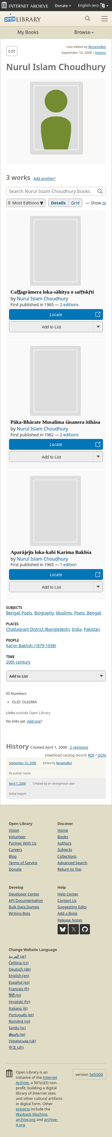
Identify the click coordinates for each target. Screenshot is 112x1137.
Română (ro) (19, 1021)
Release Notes (70, 920)
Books (63, 836)
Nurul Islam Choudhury (42, 298)
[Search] (51, 191)
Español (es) (19, 982)
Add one (34, 721)
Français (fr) (19, 988)
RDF (91, 755)
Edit (11, 51)
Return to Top (69, 869)
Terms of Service (23, 862)
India (76, 629)
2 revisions (79, 747)
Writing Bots (19, 913)
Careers (15, 849)
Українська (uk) (22, 1040)
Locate (56, 314)
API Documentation (26, 900)
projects (23, 1109)
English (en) (19, 975)
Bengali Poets (19, 613)
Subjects (65, 849)
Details (58, 203)
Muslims (64, 613)
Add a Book (67, 913)
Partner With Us (22, 843)
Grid (75, 203)
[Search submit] (87, 18)
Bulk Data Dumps (24, 906)
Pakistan (92, 629)
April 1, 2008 (17, 783)
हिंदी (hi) (15, 995)
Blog (13, 856)
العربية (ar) (17, 956)
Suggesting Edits (72, 906)
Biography (44, 613)
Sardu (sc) (17, 1027)
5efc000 (96, 1074)
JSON (102, 755)
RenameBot (97, 46)
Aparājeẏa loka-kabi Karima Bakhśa (50, 552)
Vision (14, 830)
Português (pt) (21, 1014)
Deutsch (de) (20, 969)
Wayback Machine (31, 1114)
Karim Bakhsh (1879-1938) (31, 645)
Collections (67, 856)
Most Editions (23, 203)
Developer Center (24, 894)
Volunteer (17, 836)
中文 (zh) (16, 1047)
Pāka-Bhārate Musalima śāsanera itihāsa (55, 422)
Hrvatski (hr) (19, 1001)
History (100, 52)
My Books (28, 32)
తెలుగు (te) (17, 1034)
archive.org (25, 1119)
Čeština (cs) (19, 962)
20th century (18, 662)
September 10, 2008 (22, 763)
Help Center (68, 894)
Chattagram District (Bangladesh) (38, 629)
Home (63, 830)
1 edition (68, 564)
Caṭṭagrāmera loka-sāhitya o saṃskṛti (52, 292)
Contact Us (67, 900)
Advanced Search (73, 862)
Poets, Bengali (87, 613)
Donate (63, 5)
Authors (65, 843)
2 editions (69, 304)
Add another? (44, 178)
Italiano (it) (18, 1008)
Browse (75, 32)
